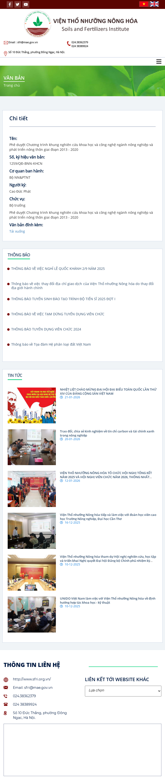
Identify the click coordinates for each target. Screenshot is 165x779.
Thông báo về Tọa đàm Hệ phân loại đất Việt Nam (51, 344)
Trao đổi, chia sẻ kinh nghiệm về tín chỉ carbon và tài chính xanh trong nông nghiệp (107, 433)
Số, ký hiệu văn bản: (27, 157)
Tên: (13, 138)
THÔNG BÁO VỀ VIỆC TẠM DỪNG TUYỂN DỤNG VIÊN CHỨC (57, 314)
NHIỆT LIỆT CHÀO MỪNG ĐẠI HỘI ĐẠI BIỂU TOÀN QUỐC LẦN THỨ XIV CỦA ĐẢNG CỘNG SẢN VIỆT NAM (108, 391)
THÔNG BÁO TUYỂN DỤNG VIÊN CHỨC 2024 (46, 329)
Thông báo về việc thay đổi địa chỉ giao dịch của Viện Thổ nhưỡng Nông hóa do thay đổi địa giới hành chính (82, 286)
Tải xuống (17, 231)
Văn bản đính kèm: (26, 225)
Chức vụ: (17, 199)
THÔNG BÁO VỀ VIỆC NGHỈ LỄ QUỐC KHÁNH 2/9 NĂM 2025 (58, 268)
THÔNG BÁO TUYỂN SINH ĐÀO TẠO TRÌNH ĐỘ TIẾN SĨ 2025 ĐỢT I (63, 299)
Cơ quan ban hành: (26, 171)
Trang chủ (12, 85)
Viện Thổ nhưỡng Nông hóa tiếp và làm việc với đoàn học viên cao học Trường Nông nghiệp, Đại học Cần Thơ (108, 517)
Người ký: (17, 185)
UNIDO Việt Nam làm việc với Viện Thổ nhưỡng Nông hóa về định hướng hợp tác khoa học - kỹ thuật (107, 600)
